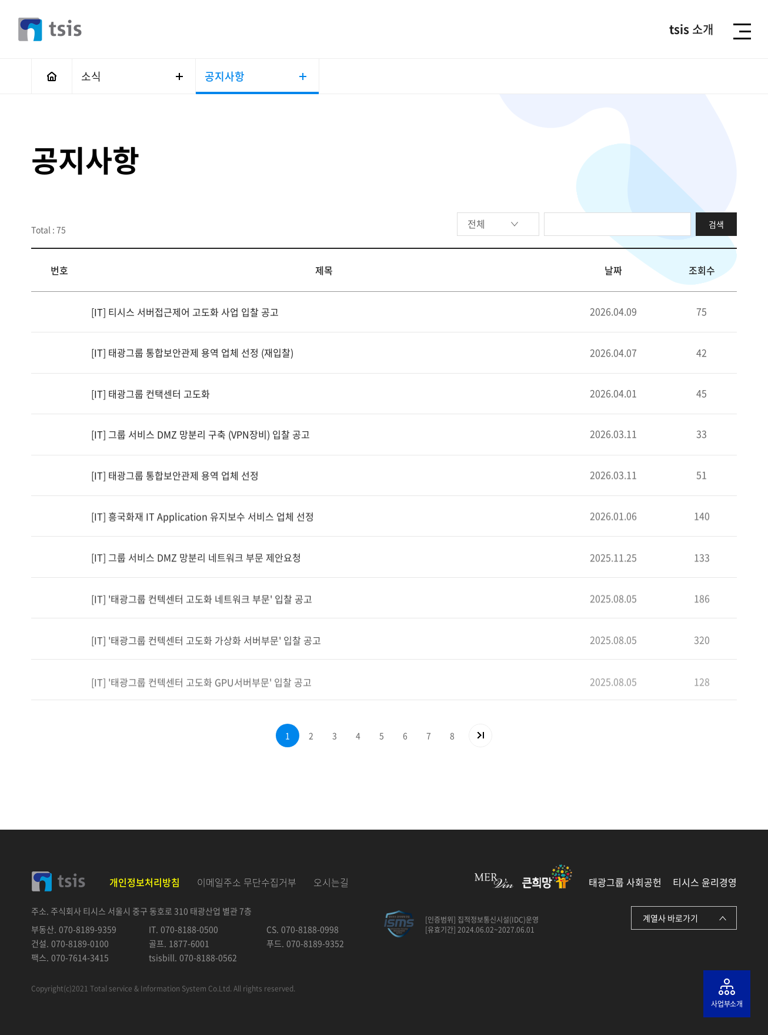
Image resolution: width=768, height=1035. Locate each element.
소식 (132, 76)
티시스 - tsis (50, 29)
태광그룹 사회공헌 (625, 882)
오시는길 (331, 882)
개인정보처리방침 (144, 882)
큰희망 (547, 876)
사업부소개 (727, 1004)
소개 (691, 29)
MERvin (494, 880)
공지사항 (255, 76)
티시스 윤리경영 (705, 882)
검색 (716, 224)
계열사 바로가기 (670, 918)
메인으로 (51, 76)
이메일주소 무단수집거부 (246, 882)
